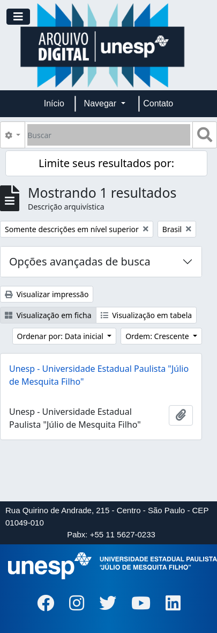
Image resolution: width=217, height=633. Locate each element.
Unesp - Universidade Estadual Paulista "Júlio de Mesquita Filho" (99, 375)
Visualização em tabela (146, 315)
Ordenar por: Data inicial (61, 336)
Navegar (101, 103)
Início (54, 103)
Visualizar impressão (46, 294)
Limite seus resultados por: (106, 163)
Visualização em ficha (48, 315)
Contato (158, 103)
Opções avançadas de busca (80, 261)
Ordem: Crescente (158, 336)
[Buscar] (109, 134)
